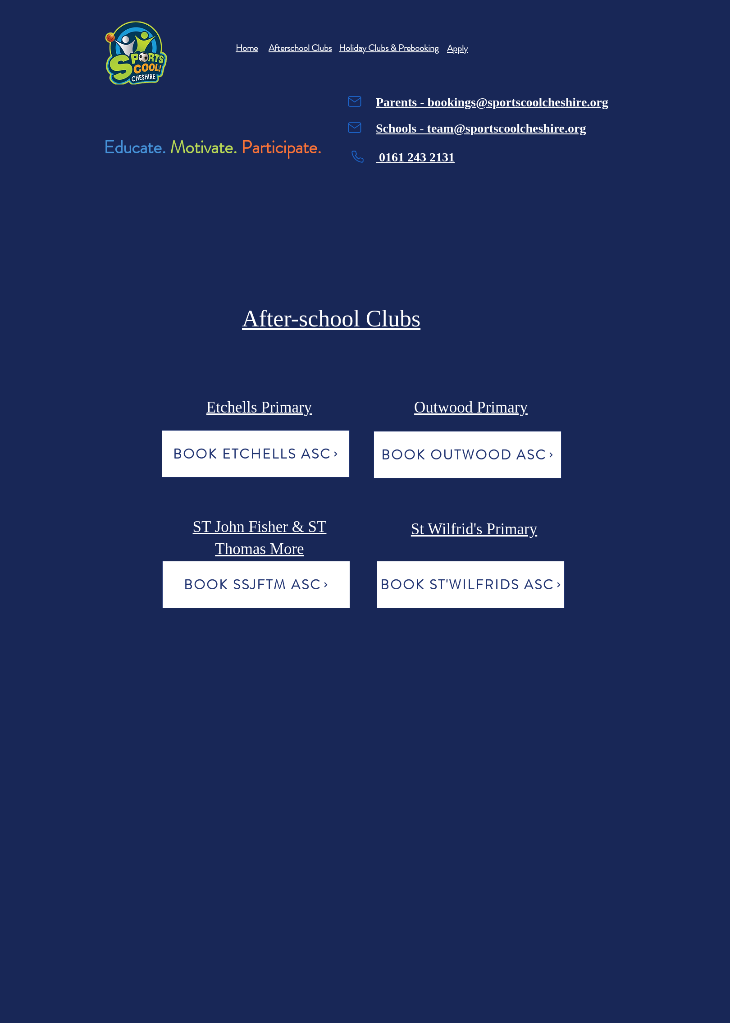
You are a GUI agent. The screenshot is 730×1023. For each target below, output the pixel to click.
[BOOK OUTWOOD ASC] (467, 454)
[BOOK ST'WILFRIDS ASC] (471, 584)
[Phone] (357, 156)
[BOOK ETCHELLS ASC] (256, 453)
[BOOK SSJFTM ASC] (256, 584)
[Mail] (354, 101)
